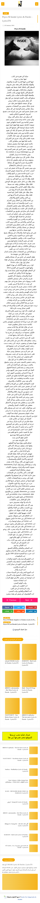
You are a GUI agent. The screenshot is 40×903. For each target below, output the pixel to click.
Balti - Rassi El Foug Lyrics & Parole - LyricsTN (28, 690)
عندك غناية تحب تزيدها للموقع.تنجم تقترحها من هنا (20, 736)
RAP (5, 13)
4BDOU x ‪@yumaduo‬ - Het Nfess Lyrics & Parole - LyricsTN (12, 690)
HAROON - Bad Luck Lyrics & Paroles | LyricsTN (29, 663)
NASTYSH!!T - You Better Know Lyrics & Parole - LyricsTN (12, 717)
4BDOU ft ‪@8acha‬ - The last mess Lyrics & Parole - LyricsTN (29, 717)
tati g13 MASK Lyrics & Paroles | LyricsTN (17, 864)
